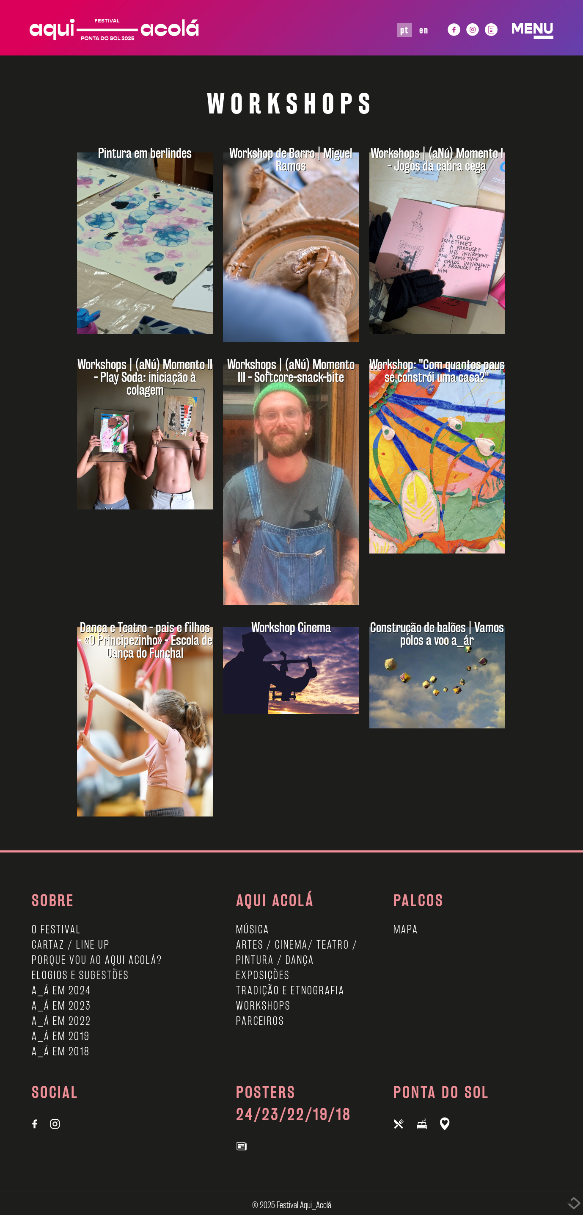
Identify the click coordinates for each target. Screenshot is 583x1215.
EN (424, 30)
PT (404, 30)
